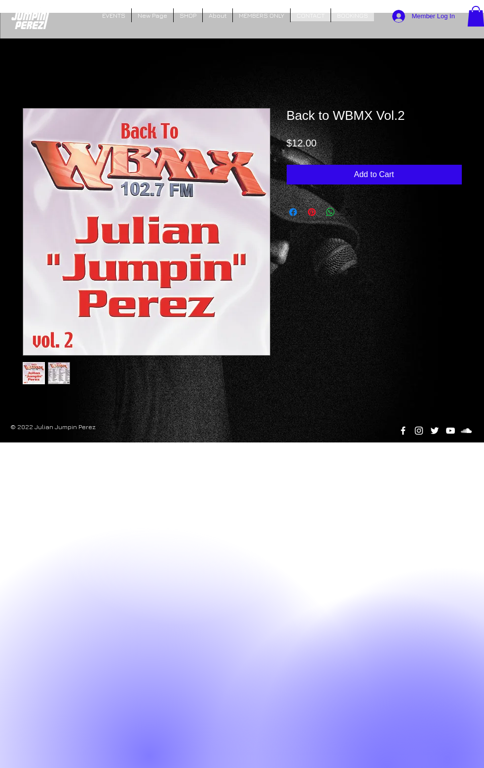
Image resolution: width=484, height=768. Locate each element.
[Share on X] (349, 212)
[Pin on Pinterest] (312, 212)
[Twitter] (434, 430)
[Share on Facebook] (293, 212)
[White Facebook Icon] (403, 430)
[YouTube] (450, 430)
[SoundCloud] (466, 430)
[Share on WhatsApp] (330, 212)
